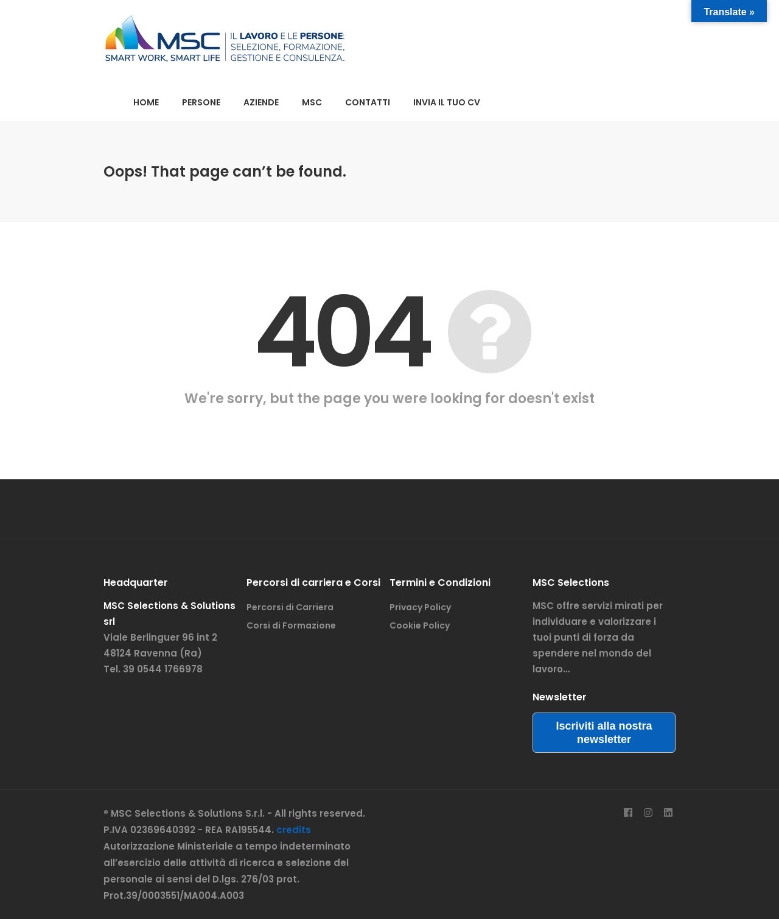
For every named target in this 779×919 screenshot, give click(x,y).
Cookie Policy (420, 625)
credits (293, 829)
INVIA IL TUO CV (446, 102)
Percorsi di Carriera (290, 607)
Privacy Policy (420, 607)
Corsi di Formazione (291, 625)
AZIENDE (261, 102)
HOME (146, 102)
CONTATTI (367, 102)
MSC (312, 102)
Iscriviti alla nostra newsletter (604, 732)
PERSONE (201, 102)
